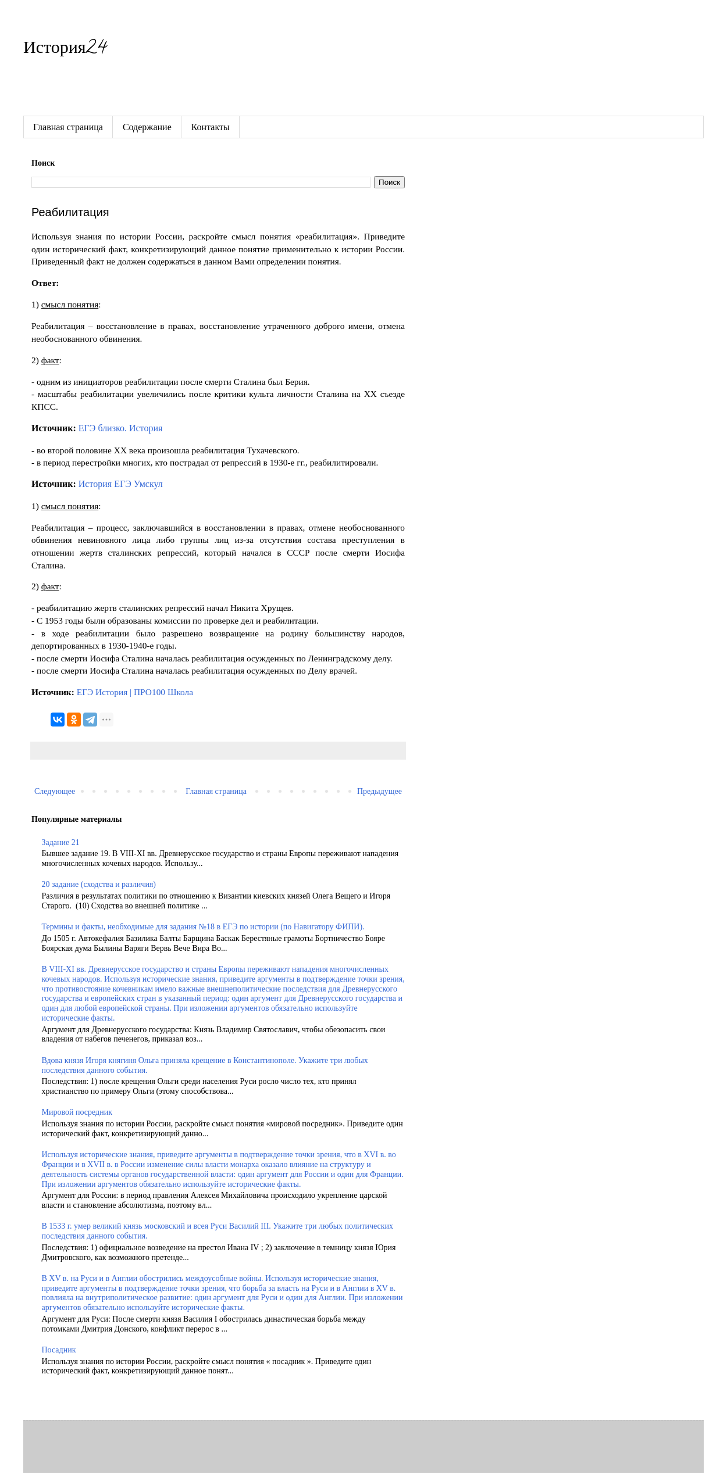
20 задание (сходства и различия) (99, 884)
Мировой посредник (77, 1112)
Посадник (59, 1349)
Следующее (54, 791)
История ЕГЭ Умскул (121, 484)
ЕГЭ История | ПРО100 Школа (135, 692)
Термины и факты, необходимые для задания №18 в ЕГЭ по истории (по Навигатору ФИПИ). (203, 926)
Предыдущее (379, 791)
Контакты (210, 127)
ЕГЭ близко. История (121, 428)
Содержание (147, 127)
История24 (64, 49)
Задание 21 (61, 842)
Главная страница (68, 127)
